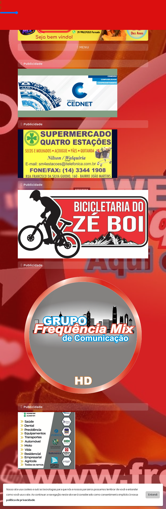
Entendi (152, 494)
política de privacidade (20, 499)
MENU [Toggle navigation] (83, 47)
